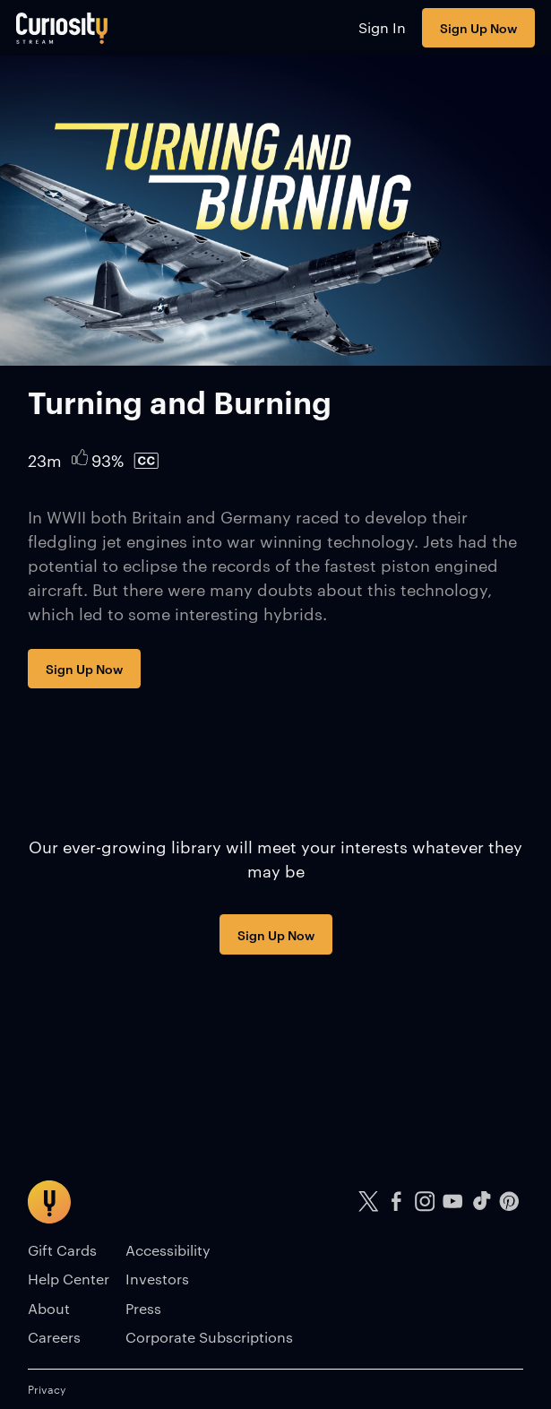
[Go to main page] (62, 28)
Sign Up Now (478, 27)
